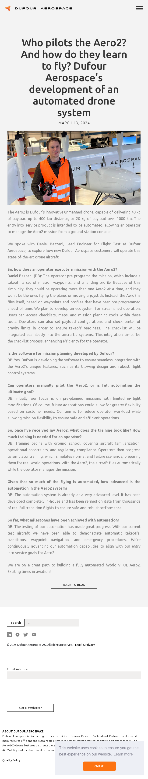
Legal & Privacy (85, 644)
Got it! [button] (99, 766)
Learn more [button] (123, 754)
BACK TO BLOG (74, 584)
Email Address (17, 669)
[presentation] (42, 693)
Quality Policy (11, 760)
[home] (38, 8)
